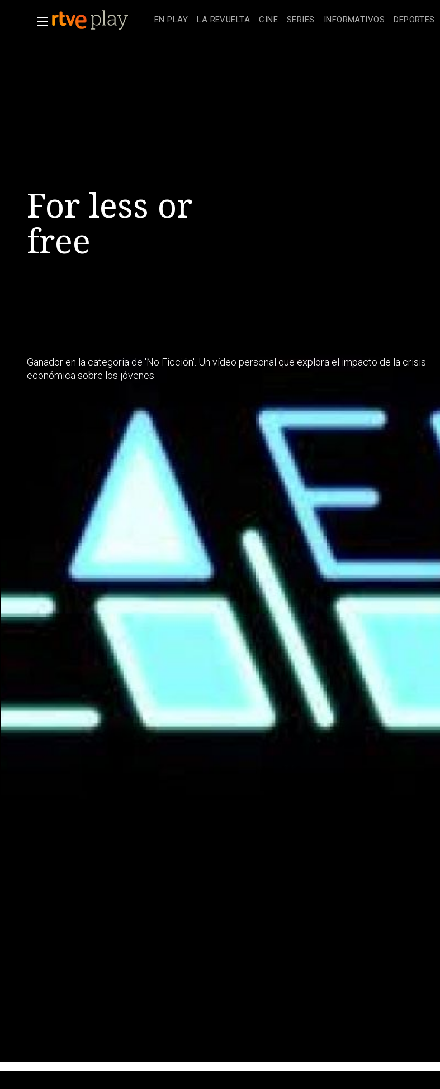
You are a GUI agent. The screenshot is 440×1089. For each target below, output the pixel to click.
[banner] (100, 20)
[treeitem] (171, 20)
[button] (39, 21)
